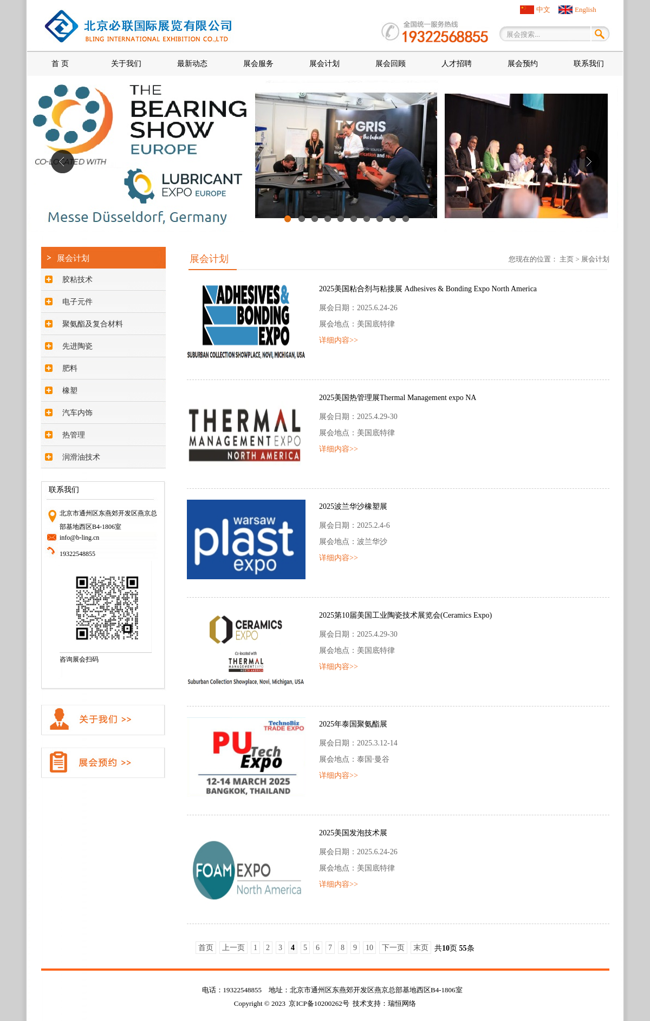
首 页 (60, 64)
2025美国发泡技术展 (353, 833)
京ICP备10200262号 (319, 1003)
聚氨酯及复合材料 (92, 324)
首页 (205, 948)
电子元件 (77, 302)
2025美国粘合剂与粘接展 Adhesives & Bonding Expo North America (428, 289)
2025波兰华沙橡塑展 (353, 506)
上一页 (233, 948)
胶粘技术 (77, 280)
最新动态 (192, 64)
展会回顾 (390, 64)
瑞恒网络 (402, 1003)
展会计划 (324, 64)
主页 (567, 259)
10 (405, 222)
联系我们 (589, 64)
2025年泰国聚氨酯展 (353, 724)
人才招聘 (456, 64)
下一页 (393, 948)
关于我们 (126, 64)
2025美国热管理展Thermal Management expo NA (397, 398)
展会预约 (523, 64)
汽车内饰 (77, 413)
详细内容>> (338, 340)
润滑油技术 (81, 457)
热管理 (73, 435)
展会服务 (258, 64)
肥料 (69, 368)
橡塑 (69, 391)
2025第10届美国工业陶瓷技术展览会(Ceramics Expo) (405, 615)
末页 (420, 948)
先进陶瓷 (77, 346)
